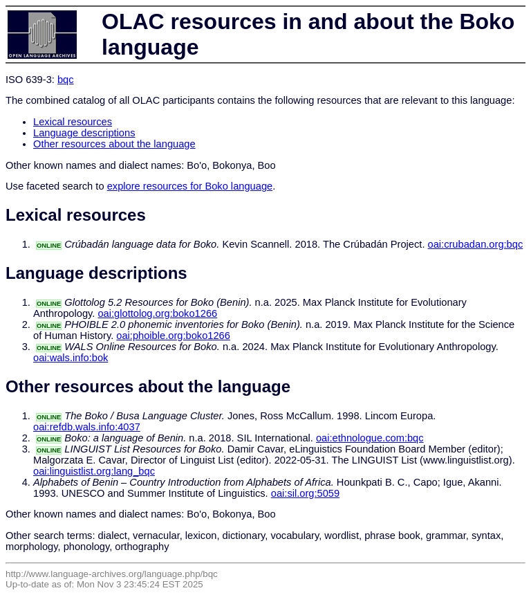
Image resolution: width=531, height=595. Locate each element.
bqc (65, 79)
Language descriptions (84, 132)
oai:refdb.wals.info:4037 (86, 426)
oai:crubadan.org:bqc (475, 244)
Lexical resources (72, 121)
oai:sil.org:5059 (305, 493)
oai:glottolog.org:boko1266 (157, 313)
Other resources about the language (114, 143)
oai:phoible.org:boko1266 (173, 335)
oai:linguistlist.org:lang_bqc (94, 471)
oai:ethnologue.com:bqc (370, 437)
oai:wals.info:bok (70, 357)
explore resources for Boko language (190, 186)
